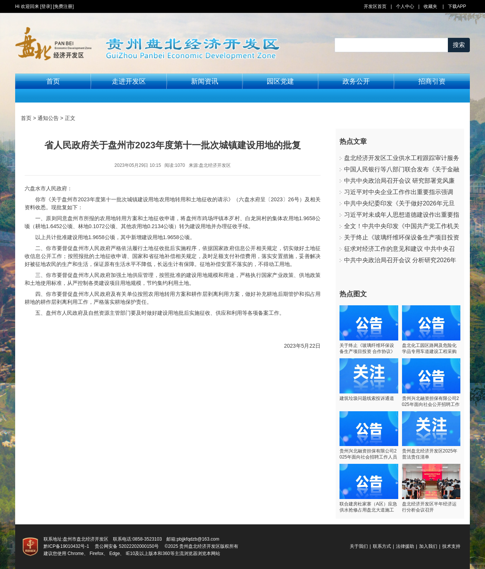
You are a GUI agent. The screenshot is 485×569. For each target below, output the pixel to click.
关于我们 (359, 546)
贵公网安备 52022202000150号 (127, 546)
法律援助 (405, 546)
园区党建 (280, 81)
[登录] (46, 6)
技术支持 (451, 546)
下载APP (457, 6)
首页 (53, 81)
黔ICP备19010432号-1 (66, 546)
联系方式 (382, 546)
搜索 (459, 45)
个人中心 (405, 6)
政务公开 (356, 81)
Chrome (75, 553)
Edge (114, 553)
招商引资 (432, 81)
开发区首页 (375, 6)
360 (166, 553)
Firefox (96, 553)
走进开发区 (129, 81)
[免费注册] (63, 6)
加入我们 (428, 546)
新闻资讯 (204, 81)
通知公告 (48, 118)
